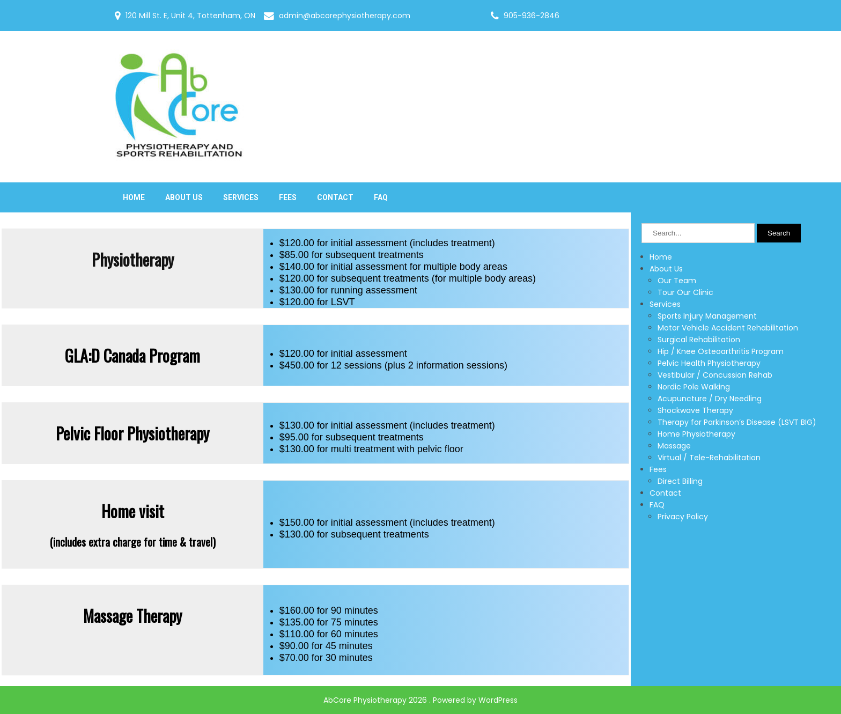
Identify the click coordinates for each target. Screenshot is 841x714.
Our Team (677, 280)
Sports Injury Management (707, 316)
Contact (335, 197)
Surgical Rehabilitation (699, 339)
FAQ (381, 197)
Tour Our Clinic (685, 292)
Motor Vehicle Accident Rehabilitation (728, 327)
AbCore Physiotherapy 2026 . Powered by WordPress (420, 700)
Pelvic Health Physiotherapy (709, 363)
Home (134, 197)
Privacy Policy (683, 516)
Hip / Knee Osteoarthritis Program (721, 351)
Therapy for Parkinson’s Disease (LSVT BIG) (737, 422)
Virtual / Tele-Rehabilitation (709, 457)
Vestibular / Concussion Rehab (715, 375)
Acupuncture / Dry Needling (710, 398)
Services (241, 197)
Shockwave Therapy (695, 410)
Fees (288, 197)
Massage (674, 445)
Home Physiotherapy (696, 434)
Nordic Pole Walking (694, 386)
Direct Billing (680, 481)
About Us (184, 197)
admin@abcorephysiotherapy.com (344, 15)
